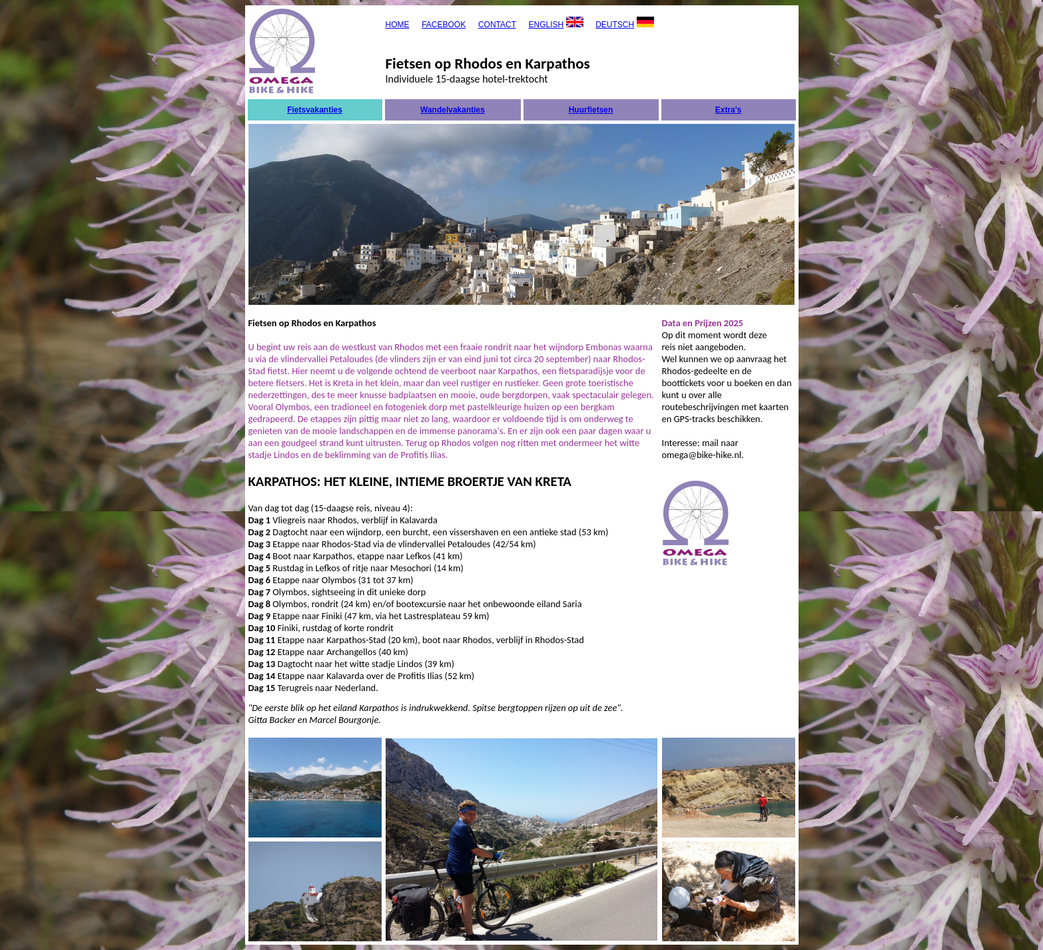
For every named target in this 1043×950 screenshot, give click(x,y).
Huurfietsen (591, 110)
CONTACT (497, 24)
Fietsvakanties (314, 110)
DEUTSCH (614, 24)
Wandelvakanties (452, 110)
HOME (398, 24)
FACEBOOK (444, 24)
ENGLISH (545, 24)
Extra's (728, 110)
